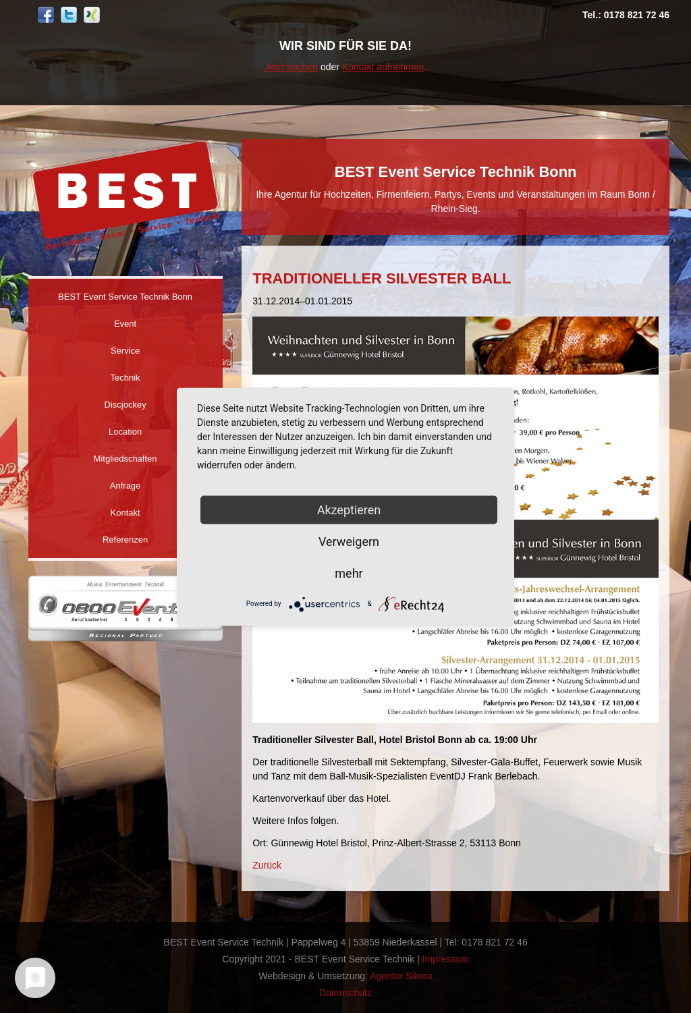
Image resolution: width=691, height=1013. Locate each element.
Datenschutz (345, 992)
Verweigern (349, 541)
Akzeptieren (349, 509)
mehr (348, 573)
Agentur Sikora (401, 975)
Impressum (445, 959)
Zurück (266, 865)
